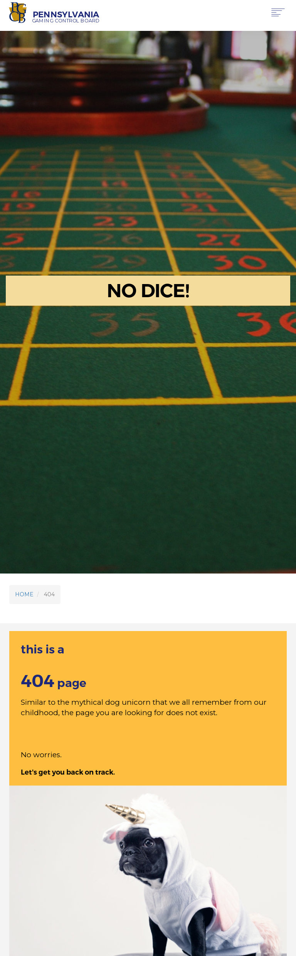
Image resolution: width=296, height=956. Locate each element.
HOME (24, 594)
